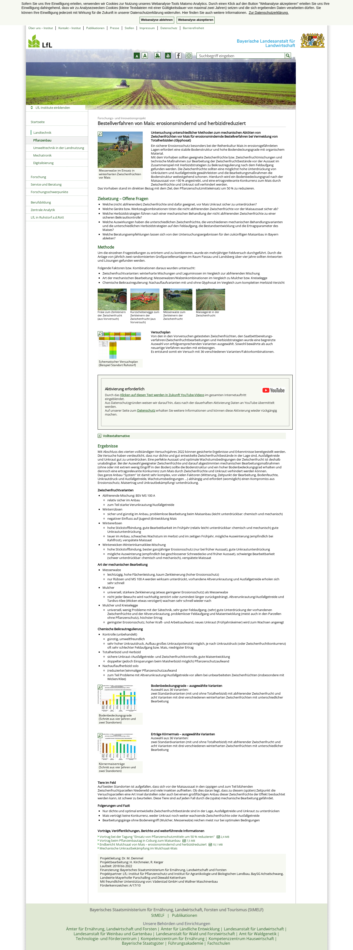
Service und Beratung (46, 184)
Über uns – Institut (40, 28)
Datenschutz (168, 28)
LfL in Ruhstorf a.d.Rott (47, 217)
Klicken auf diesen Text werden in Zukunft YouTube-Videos (162, 395)
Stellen (129, 28)
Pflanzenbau (42, 140)
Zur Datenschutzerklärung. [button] (269, 13)
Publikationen (95, 28)
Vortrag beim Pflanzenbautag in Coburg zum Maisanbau (147, 840)
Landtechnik (41, 132)
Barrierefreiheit (193, 28)
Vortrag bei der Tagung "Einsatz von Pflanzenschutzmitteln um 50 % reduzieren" (164, 836)
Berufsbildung (41, 202)
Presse (114, 28)
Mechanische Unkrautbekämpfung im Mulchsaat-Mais (138, 848)
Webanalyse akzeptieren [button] (195, 20)
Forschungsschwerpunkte (49, 192)
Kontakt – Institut (69, 28)
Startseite (38, 122)
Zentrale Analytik (43, 210)
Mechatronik (42, 155)
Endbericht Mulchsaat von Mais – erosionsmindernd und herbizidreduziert (161, 844)
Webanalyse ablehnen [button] (157, 20)
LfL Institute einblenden (53, 108)
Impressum (147, 28)
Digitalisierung (43, 163)
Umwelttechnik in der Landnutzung (58, 148)
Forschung (38, 177)
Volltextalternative (116, 436)
